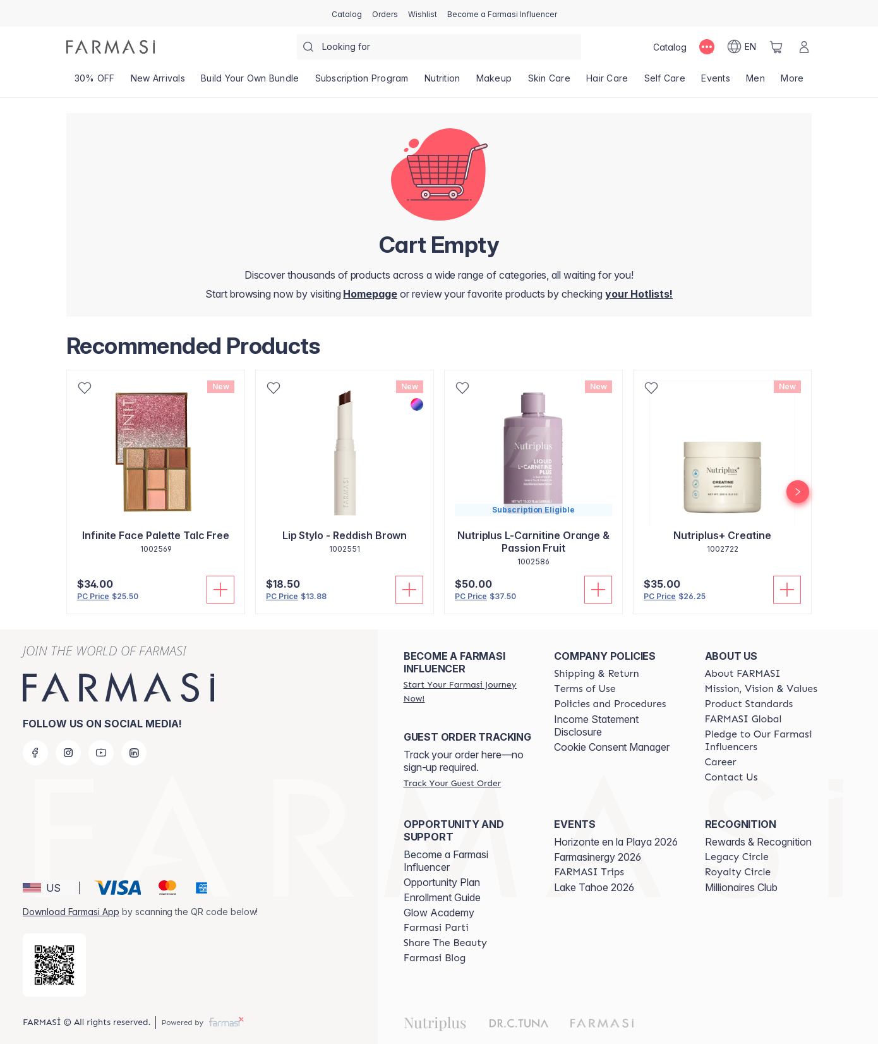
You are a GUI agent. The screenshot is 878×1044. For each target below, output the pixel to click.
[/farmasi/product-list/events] (716, 82)
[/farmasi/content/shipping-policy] (596, 673)
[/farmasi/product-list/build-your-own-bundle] (250, 82)
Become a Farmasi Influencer (446, 860)
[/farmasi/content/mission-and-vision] (761, 689)
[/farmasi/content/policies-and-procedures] (610, 704)
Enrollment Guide (442, 897)
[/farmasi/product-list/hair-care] (607, 82)
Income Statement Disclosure (596, 725)
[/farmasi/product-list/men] (755, 82)
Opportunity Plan (442, 882)
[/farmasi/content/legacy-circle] (737, 857)
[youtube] (101, 752)
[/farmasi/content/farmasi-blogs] (435, 958)
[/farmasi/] (110, 47)
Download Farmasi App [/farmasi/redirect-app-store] (71, 911)
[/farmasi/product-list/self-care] (665, 82)
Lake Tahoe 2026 (594, 887)
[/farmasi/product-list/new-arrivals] (158, 82)
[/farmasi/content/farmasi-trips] (589, 872)
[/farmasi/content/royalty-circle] (738, 872)
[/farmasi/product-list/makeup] (494, 82)
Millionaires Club (741, 887)
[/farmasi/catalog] (347, 13)
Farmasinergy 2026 (597, 857)
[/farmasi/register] (385, 13)
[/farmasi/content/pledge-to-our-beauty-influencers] (769, 740)
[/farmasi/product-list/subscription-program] (361, 82)
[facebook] (35, 752)
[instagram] (68, 752)
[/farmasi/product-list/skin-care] (549, 82)
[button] (49, 887)
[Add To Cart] (220, 590)
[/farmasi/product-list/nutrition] (442, 82)
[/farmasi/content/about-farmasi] (743, 673)
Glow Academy (439, 912)
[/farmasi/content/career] (721, 762)
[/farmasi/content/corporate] (743, 719)
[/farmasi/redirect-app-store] (54, 965)
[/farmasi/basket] (776, 46)
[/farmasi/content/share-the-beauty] (445, 943)
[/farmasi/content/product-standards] (749, 704)
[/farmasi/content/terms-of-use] (584, 689)
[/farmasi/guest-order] (452, 783)
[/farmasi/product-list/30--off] (94, 82)
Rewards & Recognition (758, 841)
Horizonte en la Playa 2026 (616, 841)
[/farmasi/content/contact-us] (731, 777)
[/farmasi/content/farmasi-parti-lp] (436, 927)
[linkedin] (134, 752)
